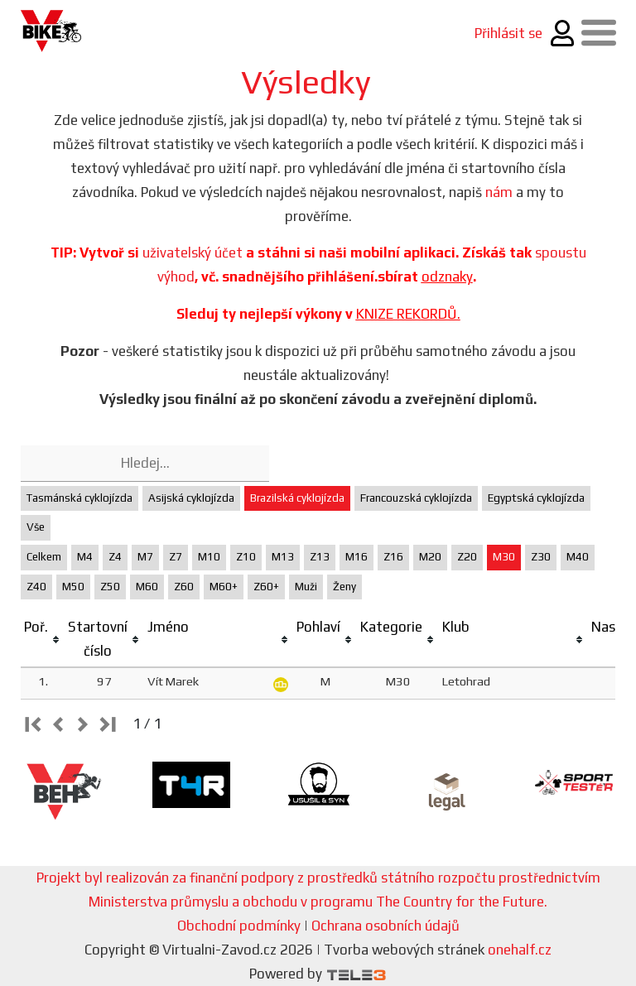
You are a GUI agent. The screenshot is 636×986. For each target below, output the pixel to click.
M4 (85, 557)
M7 (145, 557)
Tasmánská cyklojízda (79, 498)
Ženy (344, 586)
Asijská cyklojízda (191, 498)
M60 (147, 586)
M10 (209, 557)
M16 (356, 557)
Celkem (43, 557)
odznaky (447, 276)
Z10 (246, 557)
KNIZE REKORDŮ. (408, 313)
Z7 (175, 557)
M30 (504, 557)
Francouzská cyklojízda (416, 498)
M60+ (224, 586)
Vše (35, 527)
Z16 (393, 557)
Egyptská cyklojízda (536, 498)
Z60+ (266, 586)
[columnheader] (43, 639)
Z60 (184, 586)
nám (499, 192)
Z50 (110, 586)
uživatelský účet (192, 252)
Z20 (467, 557)
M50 (73, 586)
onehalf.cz (520, 949)
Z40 (36, 586)
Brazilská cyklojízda (297, 498)
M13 (283, 557)
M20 (430, 557)
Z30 (541, 557)
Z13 (320, 557)
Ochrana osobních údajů (385, 925)
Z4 (115, 557)
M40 (577, 557)
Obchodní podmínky (239, 925)
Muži (306, 586)
